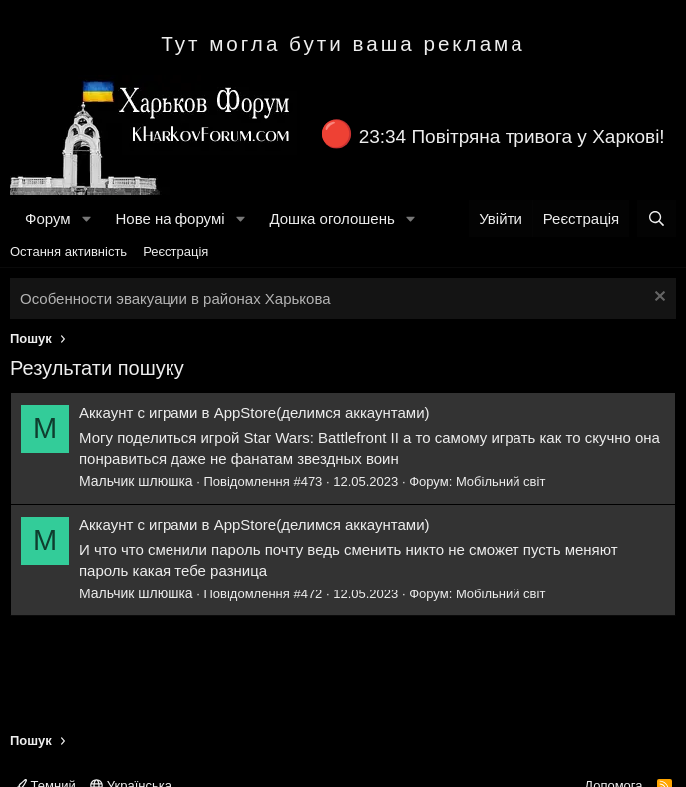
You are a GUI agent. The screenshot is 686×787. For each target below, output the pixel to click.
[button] (86, 218)
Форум (48, 218)
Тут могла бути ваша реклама (343, 43)
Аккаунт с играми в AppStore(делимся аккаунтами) (254, 412)
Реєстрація (175, 251)
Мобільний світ (500, 481)
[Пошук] (656, 218)
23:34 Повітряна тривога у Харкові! (512, 136)
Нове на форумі (169, 218)
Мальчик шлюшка (136, 481)
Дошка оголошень (331, 218)
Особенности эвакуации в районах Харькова (175, 298)
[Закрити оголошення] (657, 298)
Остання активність (68, 251)
